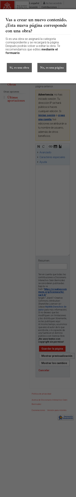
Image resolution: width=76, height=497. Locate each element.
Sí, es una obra (19, 67)
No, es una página (52, 67)
